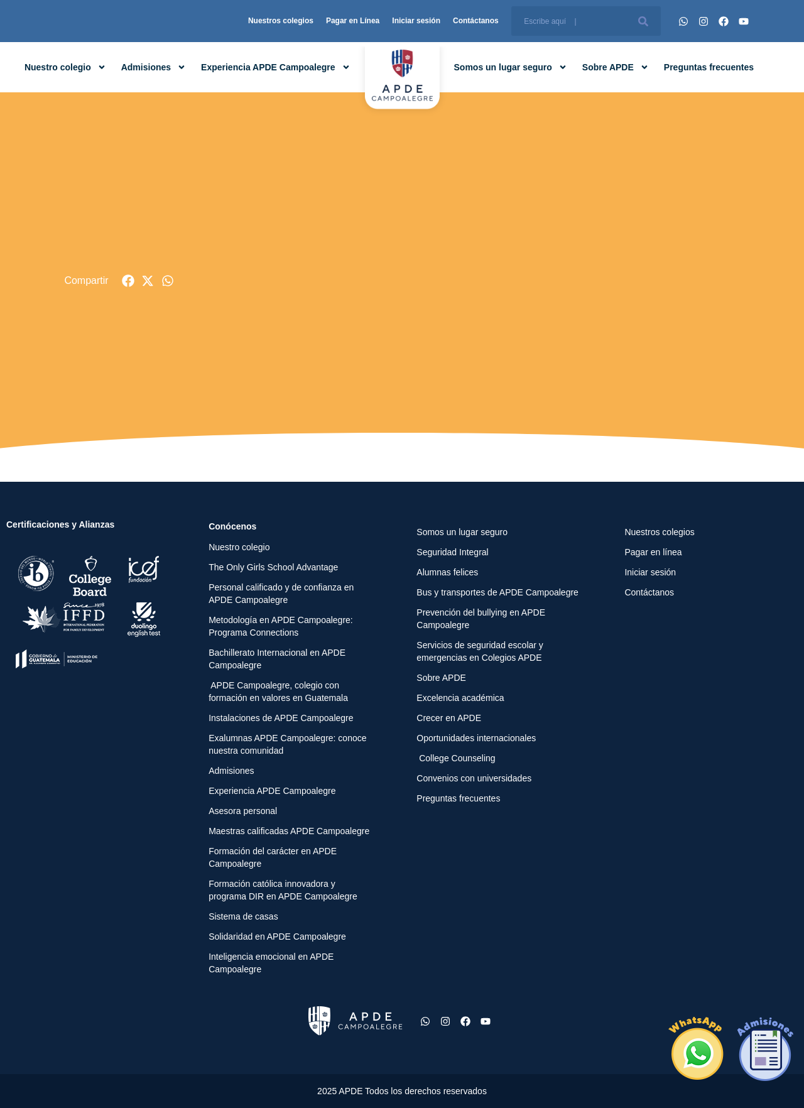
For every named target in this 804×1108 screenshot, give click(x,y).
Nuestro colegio (65, 67)
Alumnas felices (447, 572)
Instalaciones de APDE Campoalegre (281, 718)
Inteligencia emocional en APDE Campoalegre (271, 963)
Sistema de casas (243, 916)
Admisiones (153, 67)
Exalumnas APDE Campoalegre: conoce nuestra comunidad (287, 744)
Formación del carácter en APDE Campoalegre (273, 857)
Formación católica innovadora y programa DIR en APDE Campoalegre (283, 890)
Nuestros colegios (280, 20)
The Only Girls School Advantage (273, 567)
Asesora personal (243, 811)
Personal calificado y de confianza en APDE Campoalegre (281, 593)
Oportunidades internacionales (476, 738)
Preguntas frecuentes (709, 67)
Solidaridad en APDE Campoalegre (277, 936)
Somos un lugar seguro (510, 67)
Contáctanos (476, 20)
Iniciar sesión (416, 20)
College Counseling (455, 758)
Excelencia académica (460, 698)
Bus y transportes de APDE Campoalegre (497, 592)
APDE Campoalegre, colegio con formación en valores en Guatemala (278, 691)
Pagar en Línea (352, 20)
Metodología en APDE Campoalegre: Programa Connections (281, 626)
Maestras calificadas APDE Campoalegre (289, 831)
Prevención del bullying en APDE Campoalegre (480, 618)
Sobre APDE (615, 67)
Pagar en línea (653, 552)
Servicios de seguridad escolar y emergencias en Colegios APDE (479, 651)
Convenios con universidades (473, 778)
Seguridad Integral (452, 552)
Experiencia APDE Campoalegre (275, 67)
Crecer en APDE (448, 718)
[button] (128, 281)
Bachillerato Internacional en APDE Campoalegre (277, 659)
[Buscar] (643, 21)
